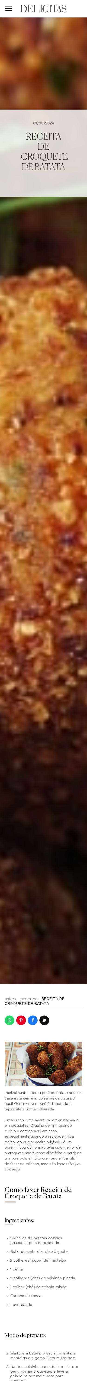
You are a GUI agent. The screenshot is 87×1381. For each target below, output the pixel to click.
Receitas (29, 999)
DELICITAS (43, 9)
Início (10, 999)
